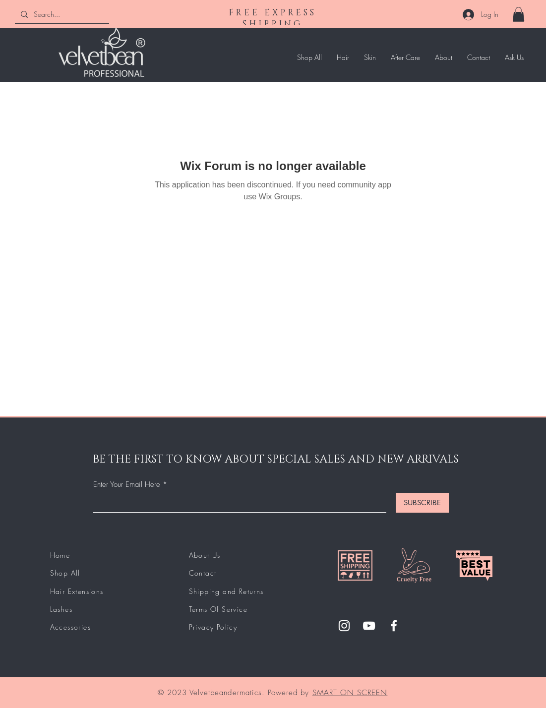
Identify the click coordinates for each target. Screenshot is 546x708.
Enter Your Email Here (126, 484)
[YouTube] (369, 625)
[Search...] (61, 14)
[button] (518, 14)
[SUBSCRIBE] (422, 503)
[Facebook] (393, 625)
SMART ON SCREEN (350, 693)
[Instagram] (344, 625)
